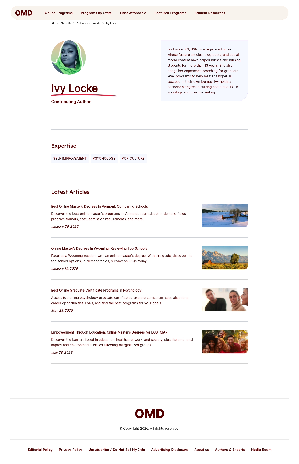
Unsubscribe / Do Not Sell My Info (116, 449)
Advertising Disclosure (169, 449)
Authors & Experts (230, 449)
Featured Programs (170, 13)
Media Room (261, 449)
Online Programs (59, 13)
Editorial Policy (40, 449)
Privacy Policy (70, 449)
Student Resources (210, 13)
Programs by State (96, 13)
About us (201, 449)
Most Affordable (133, 13)
